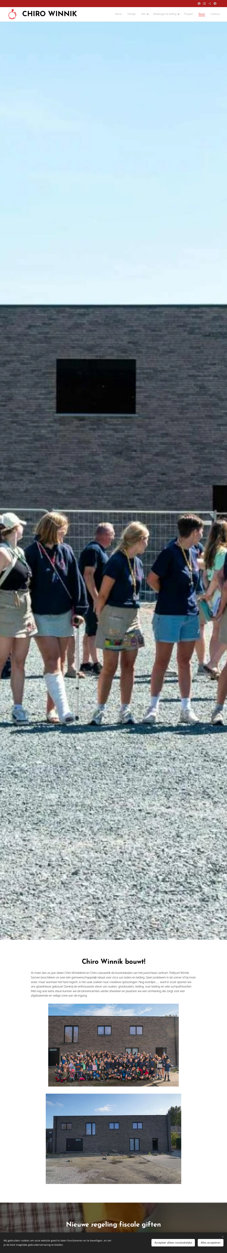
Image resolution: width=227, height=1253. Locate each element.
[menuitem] (183, 14)
